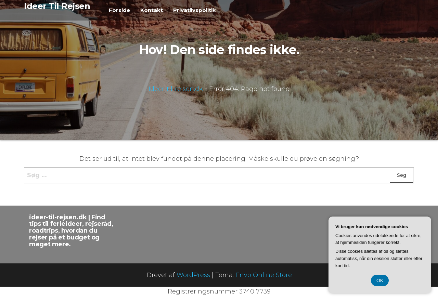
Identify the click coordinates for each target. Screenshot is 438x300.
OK (379, 280)
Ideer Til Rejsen (57, 6)
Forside (119, 10)
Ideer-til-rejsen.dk (176, 88)
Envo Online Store (263, 275)
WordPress (193, 275)
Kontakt (151, 10)
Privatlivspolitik (194, 10)
